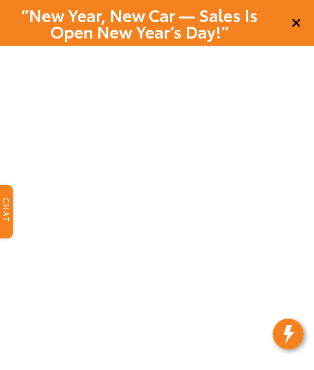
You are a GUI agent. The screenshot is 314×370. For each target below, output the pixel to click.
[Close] (296, 23)
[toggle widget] (292, 349)
